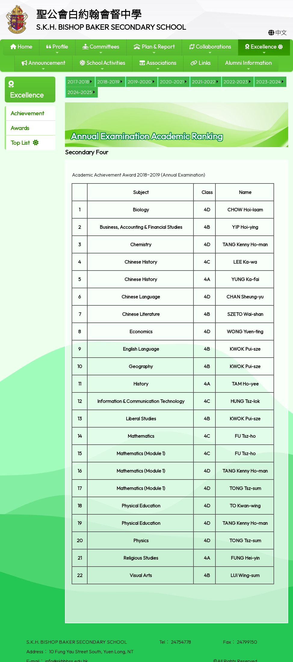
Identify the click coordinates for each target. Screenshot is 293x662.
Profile (57, 49)
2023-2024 (268, 82)
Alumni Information (248, 65)
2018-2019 (108, 82)
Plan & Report (154, 49)
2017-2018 (78, 82)
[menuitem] (80, 82)
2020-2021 (172, 82)
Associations (158, 65)
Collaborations (210, 49)
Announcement (43, 65)
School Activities (102, 65)
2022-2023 (236, 82)
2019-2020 (140, 82)
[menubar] (176, 87)
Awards (20, 127)
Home (21, 46)
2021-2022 (203, 82)
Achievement (27, 113)
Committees (100, 49)
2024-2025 (79, 92)
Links (200, 62)
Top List (20, 142)
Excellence (260, 49)
